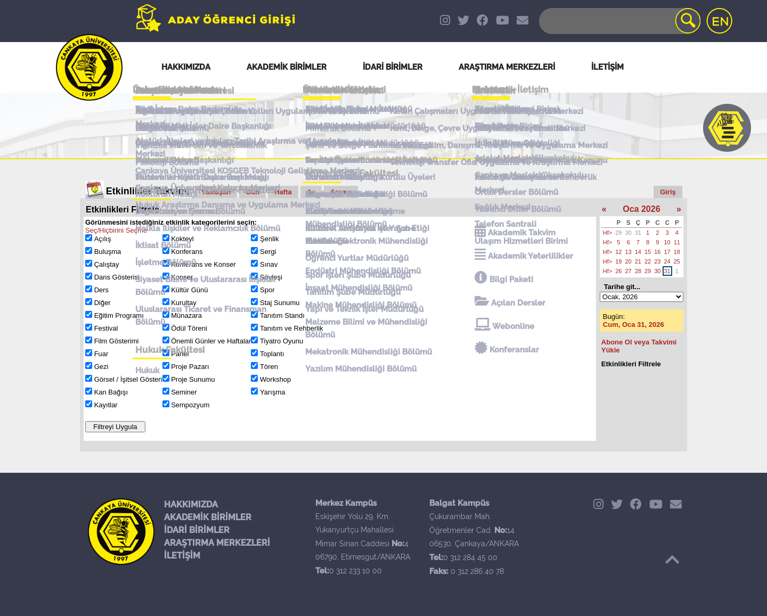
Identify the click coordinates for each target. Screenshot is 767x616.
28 (638, 271)
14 (638, 252)
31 (638, 232)
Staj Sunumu (279, 303)
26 (618, 271)
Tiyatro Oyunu (281, 341)
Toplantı (272, 354)
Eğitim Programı (119, 315)
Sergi (268, 252)
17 (667, 252)
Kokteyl (182, 239)
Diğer (102, 303)
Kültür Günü (189, 290)
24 (667, 261)
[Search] (619, 21)
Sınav (269, 264)
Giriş (668, 192)
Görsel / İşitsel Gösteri (128, 379)
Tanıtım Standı (282, 315)
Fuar (101, 354)
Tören (269, 367)
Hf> (607, 232)
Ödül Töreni (189, 328)
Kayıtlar (106, 405)
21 (638, 261)
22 (647, 261)
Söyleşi (271, 277)
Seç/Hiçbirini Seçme (116, 230)
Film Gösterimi (116, 341)
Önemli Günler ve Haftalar (211, 341)
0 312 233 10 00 (355, 570)
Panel (180, 354)
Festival (106, 328)
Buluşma (107, 252)
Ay (311, 192)
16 (657, 252)
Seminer (184, 392)
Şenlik (269, 239)
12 (618, 252)
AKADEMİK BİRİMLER (207, 517)
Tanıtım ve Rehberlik (291, 328)
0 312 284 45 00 (470, 557)
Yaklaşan (216, 192)
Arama (341, 192)
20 (628, 261)
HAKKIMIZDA (191, 504)
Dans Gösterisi (117, 277)
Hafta (283, 192)
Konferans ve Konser (203, 264)
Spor (267, 290)
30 (628, 232)
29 (618, 232)
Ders (101, 290)
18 (677, 252)
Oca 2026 (641, 208)
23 (657, 261)
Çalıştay (106, 264)
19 (618, 261)
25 (677, 261)
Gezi (101, 367)
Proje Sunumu (193, 379)
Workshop (275, 379)
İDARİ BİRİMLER (197, 530)
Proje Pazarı (190, 367)
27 (628, 271)
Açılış (102, 239)
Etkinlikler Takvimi (148, 191)
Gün (252, 192)
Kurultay (184, 303)
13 (628, 252)
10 (667, 242)
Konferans (186, 252)
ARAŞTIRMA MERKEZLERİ (217, 543)
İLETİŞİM (182, 556)
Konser (182, 277)
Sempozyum (190, 405)
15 (647, 252)
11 (677, 242)
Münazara (186, 315)
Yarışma (272, 392)
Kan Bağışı (111, 392)
